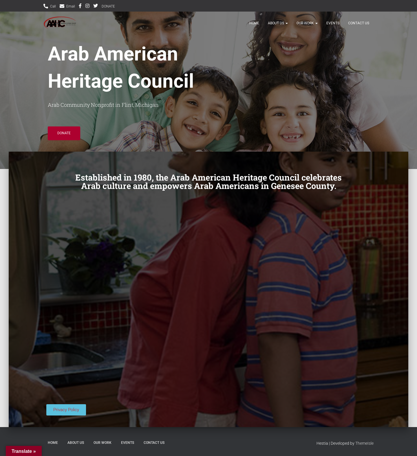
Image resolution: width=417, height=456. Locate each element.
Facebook (80, 6)
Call (53, 6)
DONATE (108, 6)
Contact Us (358, 27)
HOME (254, 27)
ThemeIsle (364, 443)
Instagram (87, 6)
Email (70, 6)
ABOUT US (278, 27)
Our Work (307, 27)
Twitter (95, 6)
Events (332, 27)
